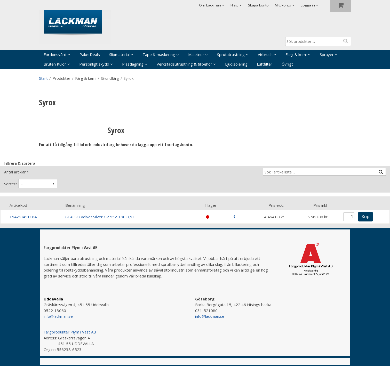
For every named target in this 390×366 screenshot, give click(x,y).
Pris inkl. (320, 205)
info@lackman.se (58, 316)
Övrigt (287, 64)
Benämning (75, 205)
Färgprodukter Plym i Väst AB (70, 332)
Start (43, 78)
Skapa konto (258, 5)
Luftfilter (264, 64)
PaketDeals (89, 54)
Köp (365, 216)
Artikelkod (18, 205)
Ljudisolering (236, 64)
